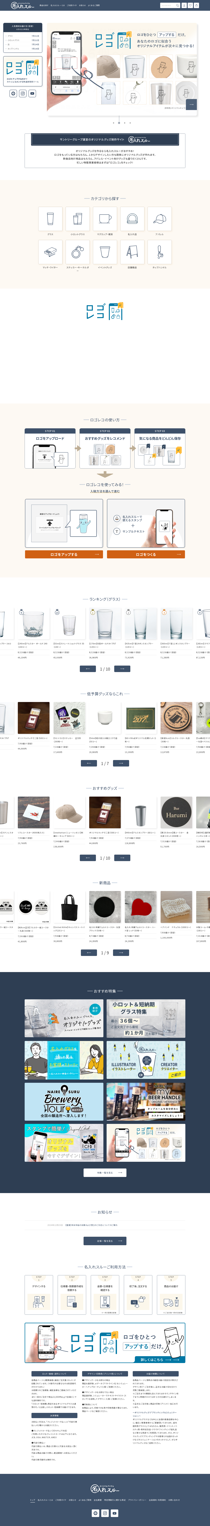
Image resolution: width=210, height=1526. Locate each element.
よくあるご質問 (94, 5)
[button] (113, 122)
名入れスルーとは (58, 5)
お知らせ (82, 5)
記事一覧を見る (105, 1241)
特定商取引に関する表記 (115, 1500)
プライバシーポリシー (137, 1500)
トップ (32, 1500)
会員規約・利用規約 (157, 1500)
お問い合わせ (174, 1500)
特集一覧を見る (105, 1172)
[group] (33, 634)
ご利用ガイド (60, 1500)
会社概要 (98, 1500)
